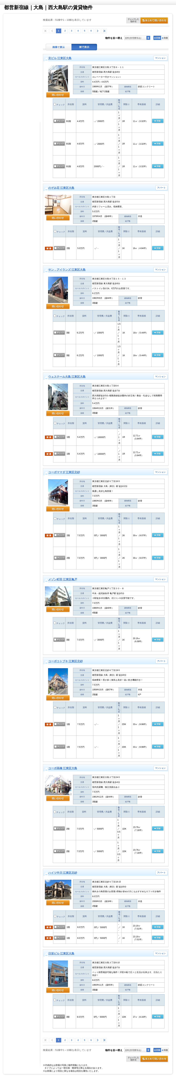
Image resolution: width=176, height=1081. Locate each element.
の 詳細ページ (158, 121)
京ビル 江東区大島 (59, 58)
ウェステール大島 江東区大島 (67, 376)
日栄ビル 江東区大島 (61, 953)
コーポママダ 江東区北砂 (64, 472)
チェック (59, 104)
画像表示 (58, 47)
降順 (165, 38)
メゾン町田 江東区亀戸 (62, 579)
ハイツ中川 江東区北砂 (62, 872)
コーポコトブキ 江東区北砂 (65, 661)
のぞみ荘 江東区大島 (61, 187)
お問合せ (147, 21)
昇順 (157, 38)
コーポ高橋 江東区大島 (62, 768)
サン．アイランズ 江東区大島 (67, 269)
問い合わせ (58, 95)
